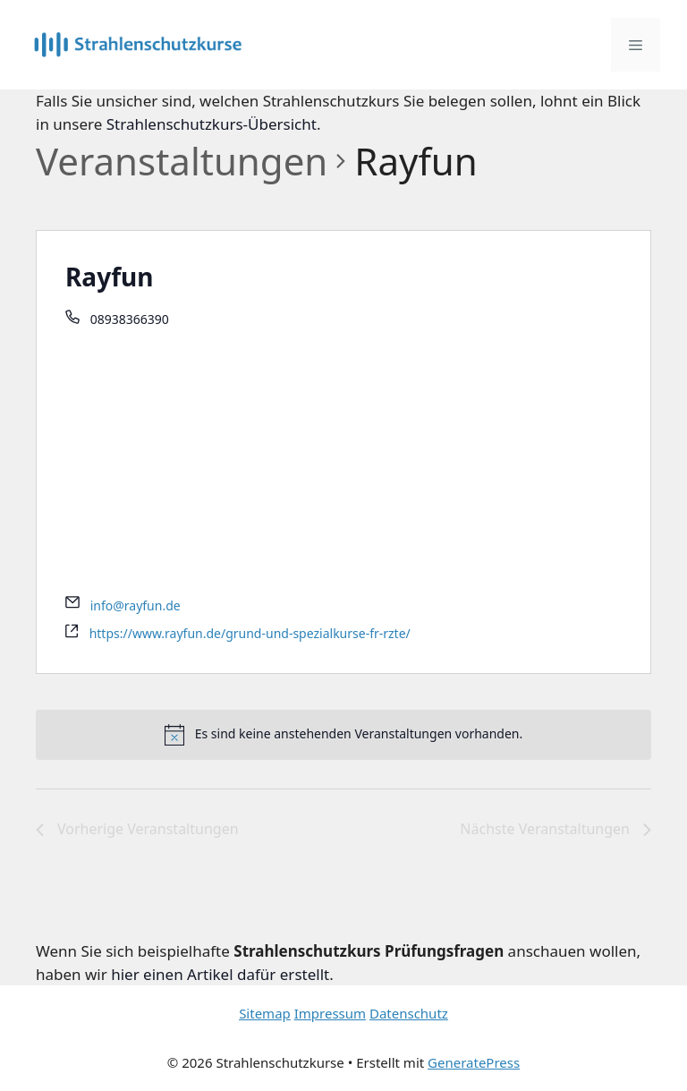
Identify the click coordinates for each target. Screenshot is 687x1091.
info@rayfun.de (135, 605)
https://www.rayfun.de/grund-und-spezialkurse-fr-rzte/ (250, 633)
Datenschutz (408, 1013)
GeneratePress (474, 1062)
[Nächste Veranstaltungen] (555, 829)
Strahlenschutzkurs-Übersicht (211, 124)
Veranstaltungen (181, 160)
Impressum (330, 1013)
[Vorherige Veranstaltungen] (137, 829)
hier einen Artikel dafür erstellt (220, 974)
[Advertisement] (343, 463)
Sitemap (265, 1013)
